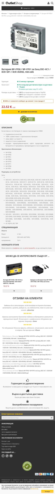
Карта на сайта (6, 449)
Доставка (4, 429)
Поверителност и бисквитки (10, 444)
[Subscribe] (51, 417)
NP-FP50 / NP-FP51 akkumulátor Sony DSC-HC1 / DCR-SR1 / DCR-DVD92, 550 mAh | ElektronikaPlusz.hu (24, 366)
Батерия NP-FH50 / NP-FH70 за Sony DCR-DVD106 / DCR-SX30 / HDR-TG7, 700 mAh (12, 281)
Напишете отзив (48, 75)
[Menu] (3, 3)
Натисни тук (34, 488)
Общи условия (6, 427)
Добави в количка (27, 112)
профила (16, 248)
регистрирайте (29, 248)
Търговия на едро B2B (9, 446)
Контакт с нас (6, 441)
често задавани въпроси (9, 432)
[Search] (52, 3)
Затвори (47, 491)
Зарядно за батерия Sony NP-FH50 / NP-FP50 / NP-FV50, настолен (41, 281)
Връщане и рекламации (9, 434)
